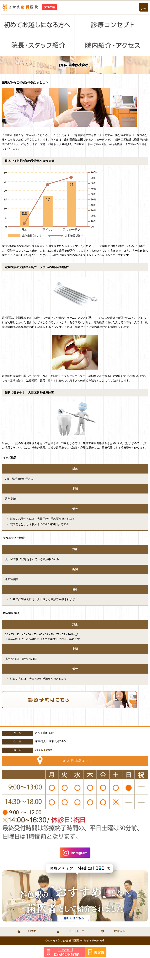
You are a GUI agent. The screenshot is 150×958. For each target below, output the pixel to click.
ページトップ (76, 931)
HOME (32, 931)
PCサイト (119, 931)
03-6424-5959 (43, 749)
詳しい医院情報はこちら (77, 760)
